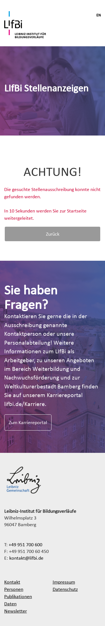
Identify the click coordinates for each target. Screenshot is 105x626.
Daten (10, 603)
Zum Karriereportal (28, 422)
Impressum (64, 581)
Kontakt (12, 581)
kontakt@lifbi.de (26, 557)
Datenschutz (65, 589)
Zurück (52, 233)
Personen (13, 589)
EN (98, 15)
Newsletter (15, 610)
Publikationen (18, 596)
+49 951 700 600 (25, 544)
